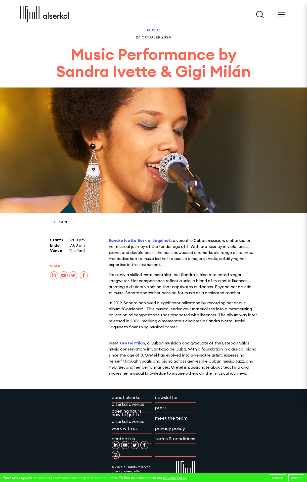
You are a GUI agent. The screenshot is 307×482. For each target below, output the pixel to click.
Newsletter (166, 397)
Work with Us (125, 428)
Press (160, 408)
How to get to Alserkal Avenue (128, 418)
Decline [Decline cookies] (277, 478)
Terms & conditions (175, 439)
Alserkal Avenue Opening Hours (128, 407)
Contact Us (123, 439)
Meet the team (171, 418)
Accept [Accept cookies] (296, 478)
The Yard (59, 222)
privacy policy (175, 477)
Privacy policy (170, 428)
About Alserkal (127, 397)
